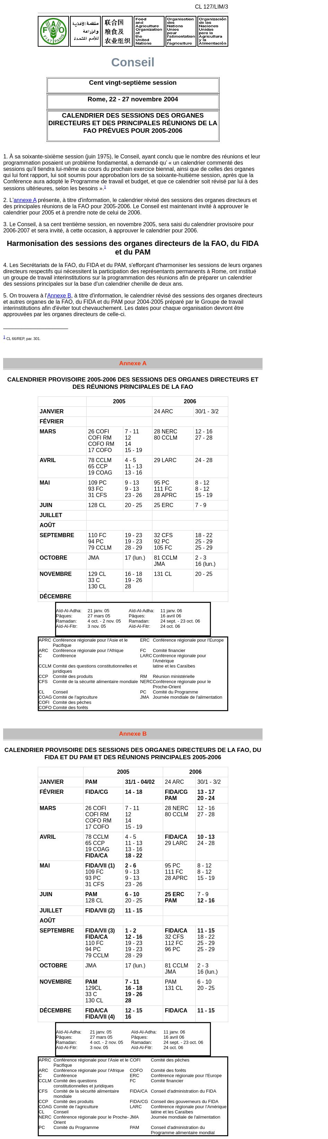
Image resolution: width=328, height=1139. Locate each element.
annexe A (25, 200)
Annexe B (59, 295)
